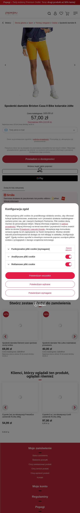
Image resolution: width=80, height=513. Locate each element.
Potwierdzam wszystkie (40, 275)
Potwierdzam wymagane (40, 293)
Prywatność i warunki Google (32, 229)
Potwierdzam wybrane (40, 284)
